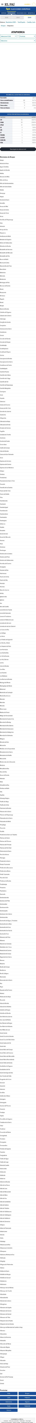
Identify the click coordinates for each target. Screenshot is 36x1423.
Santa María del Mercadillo (7, 1056)
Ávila (8, 1393)
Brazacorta (3, 292)
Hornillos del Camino (5, 563)
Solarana (2, 1089)
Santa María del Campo (6, 1049)
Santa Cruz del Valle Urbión (7, 1039)
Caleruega (3, 319)
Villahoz (2, 1268)
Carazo (2, 335)
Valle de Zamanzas (5, 1221)
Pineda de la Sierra (5, 861)
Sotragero (2, 1099)
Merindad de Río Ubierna (6, 725)
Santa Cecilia (3, 1033)
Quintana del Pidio (5, 901)
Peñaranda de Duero (5, 851)
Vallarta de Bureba (5, 1182)
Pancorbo (2, 828)
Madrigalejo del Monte (6, 686)
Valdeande (3, 1172)
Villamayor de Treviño (6, 1291)
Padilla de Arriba (4, 805)
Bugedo (2, 299)
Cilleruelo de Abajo (5, 421)
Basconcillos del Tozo (6, 266)
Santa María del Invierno (6, 1053)
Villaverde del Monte (5, 1344)
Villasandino (3, 1334)
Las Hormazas (4, 649)
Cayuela (2, 398)
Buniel (1, 302)
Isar (1, 603)
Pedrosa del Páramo (5, 841)
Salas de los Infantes (5, 1006)
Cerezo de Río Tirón (5, 408)
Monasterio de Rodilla (6, 755)
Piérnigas (2, 858)
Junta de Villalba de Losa (6, 620)
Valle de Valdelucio (5, 1218)
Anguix (2, 196)
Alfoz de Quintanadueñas (6, 183)
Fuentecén (3, 504)
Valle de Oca (3, 1198)
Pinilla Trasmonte (4, 874)
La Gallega (3, 633)
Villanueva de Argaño (5, 1307)
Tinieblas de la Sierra (5, 1122)
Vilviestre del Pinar (5, 1367)
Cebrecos (2, 401)
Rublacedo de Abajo (5, 996)
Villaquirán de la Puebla (6, 1320)
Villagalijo (2, 1261)
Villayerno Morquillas (5, 1350)
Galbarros (2, 524)
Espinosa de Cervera (5, 461)
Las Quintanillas (4, 653)
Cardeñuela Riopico (5, 352)
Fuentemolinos (4, 514)
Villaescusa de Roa (5, 1244)
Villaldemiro (3, 1281)
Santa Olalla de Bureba (6, 1063)
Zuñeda (2, 1383)
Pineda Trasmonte (5, 864)
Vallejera (2, 1225)
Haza (1, 543)
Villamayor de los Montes (6, 1287)
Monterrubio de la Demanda (7, 762)
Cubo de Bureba (4, 451)
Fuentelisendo (3, 510)
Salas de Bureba (4, 1003)
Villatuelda (3, 1340)
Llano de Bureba (4, 666)
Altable (2, 190)
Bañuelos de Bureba (5, 246)
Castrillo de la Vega (5, 378)
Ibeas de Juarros (4, 590)
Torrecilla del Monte (5, 1132)
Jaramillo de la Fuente (6, 610)
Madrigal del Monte (5, 682)
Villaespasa (3, 1251)
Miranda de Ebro (4, 742)
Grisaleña (2, 530)
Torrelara (2, 1139)
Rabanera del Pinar (5, 937)
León (8, 1397)
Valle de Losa (3, 1188)
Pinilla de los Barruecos (6, 868)
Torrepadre (3, 1142)
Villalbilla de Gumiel (5, 1277)
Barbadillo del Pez (5, 256)
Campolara (3, 325)
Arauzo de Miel (4, 206)
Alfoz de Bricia (4, 180)
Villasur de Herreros (5, 1337)
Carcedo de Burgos (5, 342)
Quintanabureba (4, 897)
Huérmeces (3, 573)
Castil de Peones (4, 372)
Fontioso (2, 474)
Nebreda (2, 778)
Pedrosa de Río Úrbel (5, 848)
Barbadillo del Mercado (6, 253)
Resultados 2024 (22, 13)
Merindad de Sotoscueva (6, 729)
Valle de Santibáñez (5, 1201)
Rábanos (2, 940)
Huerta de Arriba (4, 577)
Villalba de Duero (4, 1271)
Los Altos (2, 669)
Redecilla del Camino (5, 950)
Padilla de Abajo (4, 801)
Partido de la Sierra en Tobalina (8, 834)
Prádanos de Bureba (5, 881)
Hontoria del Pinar (5, 557)
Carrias (2, 355)
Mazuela (2, 705)
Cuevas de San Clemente (6, 454)
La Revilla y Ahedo (5, 643)
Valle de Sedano (4, 1205)
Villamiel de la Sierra (5, 1301)
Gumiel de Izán (4, 534)
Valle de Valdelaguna (5, 1215)
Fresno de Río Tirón (5, 491)
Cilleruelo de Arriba (5, 424)
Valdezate (2, 1175)
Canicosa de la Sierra (6, 329)
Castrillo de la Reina (5, 375)
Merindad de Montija (5, 722)
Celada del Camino (5, 405)
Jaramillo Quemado (5, 613)
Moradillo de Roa (4, 768)
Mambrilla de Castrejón (6, 692)
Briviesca (2, 296)
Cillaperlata (3, 418)
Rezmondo (3, 977)
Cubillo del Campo (5, 448)
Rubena (2, 993)
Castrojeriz (3, 391)
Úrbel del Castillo (4, 1165)
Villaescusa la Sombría (6, 1248)
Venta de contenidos (14, 1421)
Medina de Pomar (5, 712)
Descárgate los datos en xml (18, 149)
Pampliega (3, 825)
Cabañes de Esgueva (5, 312)
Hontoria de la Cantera (6, 553)
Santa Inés (3, 1046)
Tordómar (2, 1129)
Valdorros (2, 1178)
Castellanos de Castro (6, 365)
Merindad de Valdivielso (6, 735)
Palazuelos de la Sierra (6, 818)
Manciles (2, 702)
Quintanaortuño (4, 907)
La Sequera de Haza (5, 646)
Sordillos (2, 1092)
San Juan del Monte (5, 1020)
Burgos (2, 305)
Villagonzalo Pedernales (6, 1264)
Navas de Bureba (4, 775)
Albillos (2, 173)
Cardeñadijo (3, 345)
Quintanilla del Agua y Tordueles (8, 920)
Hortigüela (3, 567)
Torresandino (3, 1145)
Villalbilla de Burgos (5, 1274)
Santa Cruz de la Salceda (7, 1036)
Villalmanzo (3, 1284)
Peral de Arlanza (4, 854)
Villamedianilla (4, 1297)
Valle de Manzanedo (5, 1192)
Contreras (2, 438)
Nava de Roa (3, 772)
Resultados (11, 13)
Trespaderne (3, 1155)
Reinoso (2, 960)
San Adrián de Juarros (6, 1016)
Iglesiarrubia (3, 596)
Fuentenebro (3, 517)
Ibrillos (2, 593)
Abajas (2, 160)
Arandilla (2, 203)
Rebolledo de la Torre (6, 947)
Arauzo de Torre (4, 213)
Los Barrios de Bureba (6, 679)
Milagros (2, 739)
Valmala (2, 1235)
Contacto (6, 1421)
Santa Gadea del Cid (5, 1043)
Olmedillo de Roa (4, 785)
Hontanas (2, 547)
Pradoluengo (3, 884)
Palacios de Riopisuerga (6, 815)
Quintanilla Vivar (4, 934)
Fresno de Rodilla (4, 494)
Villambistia (3, 1294)
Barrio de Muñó (4, 259)
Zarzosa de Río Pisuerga (6, 1377)
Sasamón (2, 1086)
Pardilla (2, 831)
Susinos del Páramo (5, 1106)
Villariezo (2, 1330)
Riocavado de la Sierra (6, 980)
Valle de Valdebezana (5, 1211)
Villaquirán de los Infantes (7, 1324)
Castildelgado (3, 368)
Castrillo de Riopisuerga (6, 385)
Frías (1, 497)
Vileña (1, 1238)
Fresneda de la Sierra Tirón (7, 481)
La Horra (2, 636)
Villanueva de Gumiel (5, 1314)
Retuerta (2, 963)
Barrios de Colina (4, 262)
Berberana (3, 279)
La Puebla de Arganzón (6, 639)
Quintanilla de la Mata (6, 924)
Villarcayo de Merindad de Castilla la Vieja (11, 1327)
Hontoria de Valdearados (6, 560)
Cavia (1, 395)
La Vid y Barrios (4, 659)
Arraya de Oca (4, 229)
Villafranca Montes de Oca (7, 1254)
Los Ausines (3, 672)
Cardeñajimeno (4, 348)
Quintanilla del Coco (5, 927)
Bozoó (1, 289)
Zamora (9, 1410)
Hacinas (2, 540)
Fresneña (2, 484)
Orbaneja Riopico (4, 798)
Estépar (2, 471)
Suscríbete (27, 4)
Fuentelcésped (4, 507)
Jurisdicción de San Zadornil (7, 626)
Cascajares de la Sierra (6, 362)
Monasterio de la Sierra (6, 752)
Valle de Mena (3, 1195)
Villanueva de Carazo (5, 1311)
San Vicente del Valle (5, 1076)
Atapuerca (3, 233)
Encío (1, 458)
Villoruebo (2, 1360)
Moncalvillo (3, 758)
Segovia (27, 1402)
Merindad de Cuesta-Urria (7, 719)
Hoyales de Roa (4, 570)
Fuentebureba (3, 500)
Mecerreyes (3, 709)
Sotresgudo (3, 1102)
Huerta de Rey (4, 580)
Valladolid (27, 1406)
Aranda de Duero (4, 200)
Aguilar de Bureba (5, 170)
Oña (1, 791)
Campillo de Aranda (5, 322)
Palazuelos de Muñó (5, 821)
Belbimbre (3, 272)
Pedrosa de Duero (5, 838)
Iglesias (2, 600)
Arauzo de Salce (4, 210)
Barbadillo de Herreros (6, 249)
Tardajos (2, 1112)
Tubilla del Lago (4, 1162)
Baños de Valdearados (6, 243)
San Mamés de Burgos (6, 1023)
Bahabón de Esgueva (5, 239)
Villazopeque (3, 1354)
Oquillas (2, 795)
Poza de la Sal (4, 877)
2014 (18, 17)
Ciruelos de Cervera (5, 428)
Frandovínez (3, 477)
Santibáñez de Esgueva (6, 1066)
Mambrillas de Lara (5, 696)
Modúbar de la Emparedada (7, 748)
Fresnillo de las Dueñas (6, 487)
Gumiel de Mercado (5, 537)
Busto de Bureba (4, 309)
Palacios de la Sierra (5, 811)
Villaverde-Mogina (5, 1347)
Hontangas (3, 550)
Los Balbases (3, 676)
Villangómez (3, 1304)
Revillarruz (3, 970)
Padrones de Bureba (5, 808)
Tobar (1, 1125)
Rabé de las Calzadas (5, 944)
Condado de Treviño (5, 434)
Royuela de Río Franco (6, 990)
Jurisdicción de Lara (5, 623)
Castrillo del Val (4, 381)
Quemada (2, 894)
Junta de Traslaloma (5, 616)
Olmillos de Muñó (4, 788)
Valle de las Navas (5, 1185)
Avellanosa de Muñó (5, 236)
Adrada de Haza (4, 163)
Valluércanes (3, 1231)
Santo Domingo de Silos (6, 1072)
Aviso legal (28, 1421)
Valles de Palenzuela (5, 1228)
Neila (1, 782)
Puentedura (3, 891)
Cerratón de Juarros (5, 411)
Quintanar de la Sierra (6, 914)
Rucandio (2, 1000)
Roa (1, 983)
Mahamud (2, 689)
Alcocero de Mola (4, 176)
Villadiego (2, 1241)
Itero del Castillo (4, 606)
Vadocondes (3, 1168)
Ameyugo (2, 193)
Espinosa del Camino (5, 464)
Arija (1, 223)
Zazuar (2, 1380)
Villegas (2, 1357)
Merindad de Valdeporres (7, 732)
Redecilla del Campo (5, 953)
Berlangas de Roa (5, 282)
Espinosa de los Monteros (7, 467)
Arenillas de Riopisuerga (6, 219)
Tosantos (2, 1152)
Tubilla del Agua (4, 1158)
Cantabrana (3, 332)
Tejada (2, 1115)
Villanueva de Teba (5, 1317)
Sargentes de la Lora (5, 1079)
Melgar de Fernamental (6, 715)
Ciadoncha (3, 415)
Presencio (2, 887)
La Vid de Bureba (4, 656)
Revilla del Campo (5, 967)
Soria (8, 1406)
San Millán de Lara (5, 1030)
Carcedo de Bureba (5, 338)
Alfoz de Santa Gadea (6, 186)
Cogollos (2, 431)
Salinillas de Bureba (5, 1013)
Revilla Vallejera (4, 973)
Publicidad (22, 1421)
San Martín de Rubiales (6, 1026)
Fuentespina (3, 520)
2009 (29, 17)
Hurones (2, 586)
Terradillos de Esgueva (6, 1119)
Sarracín (2, 1082)
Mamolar (2, 699)
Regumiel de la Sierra (6, 957)
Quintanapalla (3, 910)
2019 (6, 17)
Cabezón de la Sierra (5, 315)
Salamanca (9, 1402)
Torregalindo (3, 1135)
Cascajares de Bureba (6, 358)
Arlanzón (2, 226)
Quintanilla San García (6, 930)
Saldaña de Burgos (5, 1010)
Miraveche (3, 745)
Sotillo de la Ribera (5, 1096)
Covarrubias (3, 444)
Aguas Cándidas (4, 167)
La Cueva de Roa (4, 629)
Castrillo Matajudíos (5, 388)
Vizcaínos (2, 1370)
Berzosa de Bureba (5, 286)
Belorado (2, 276)
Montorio (2, 765)
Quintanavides (4, 917)
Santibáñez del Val (5, 1069)
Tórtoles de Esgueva (5, 1149)
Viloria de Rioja (4, 1363)
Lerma (2, 663)
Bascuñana (3, 269)
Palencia (27, 1397)
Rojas (1, 987)
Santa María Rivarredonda (7, 1059)
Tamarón (2, 1109)
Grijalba (2, 527)
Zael (1, 1373)
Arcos (1, 216)
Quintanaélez (3, 904)
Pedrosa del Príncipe (5, 844)
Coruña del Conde (5, 441)
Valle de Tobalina (4, 1208)
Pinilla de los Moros (5, 871)
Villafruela (2, 1258)
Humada (2, 583)
